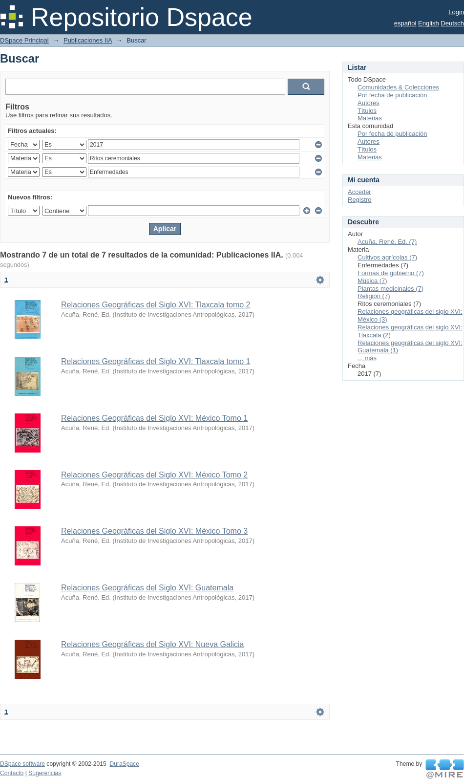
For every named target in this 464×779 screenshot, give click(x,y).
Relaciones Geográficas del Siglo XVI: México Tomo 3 (154, 531)
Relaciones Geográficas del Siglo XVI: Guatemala (147, 588)
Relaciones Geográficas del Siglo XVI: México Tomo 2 (154, 475)
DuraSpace (124, 763)
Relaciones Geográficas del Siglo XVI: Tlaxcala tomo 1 (155, 361)
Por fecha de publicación (392, 95)
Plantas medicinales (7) (390, 288)
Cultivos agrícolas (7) (387, 257)
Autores (369, 103)
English (428, 23)
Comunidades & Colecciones (398, 87)
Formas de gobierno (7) (391, 273)
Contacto (11, 773)
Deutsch (452, 23)
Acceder (359, 191)
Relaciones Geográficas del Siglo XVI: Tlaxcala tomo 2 (155, 305)
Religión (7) (374, 296)
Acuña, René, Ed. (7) (387, 241)
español (405, 23)
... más (367, 358)
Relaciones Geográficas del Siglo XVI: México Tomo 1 (154, 418)
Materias (370, 118)
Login (456, 12)
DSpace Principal (24, 40)
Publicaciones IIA (87, 40)
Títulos (367, 110)
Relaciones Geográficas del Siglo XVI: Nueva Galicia (152, 644)
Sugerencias (44, 773)
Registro (359, 199)
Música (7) (372, 280)
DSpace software (22, 763)
